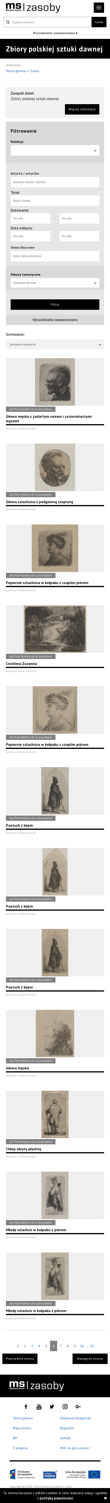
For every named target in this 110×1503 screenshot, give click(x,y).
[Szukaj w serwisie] (48, 22)
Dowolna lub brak (55, 282)
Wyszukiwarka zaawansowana (54, 33)
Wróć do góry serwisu (75, 1448)
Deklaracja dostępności (75, 1418)
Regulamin (67, 1428)
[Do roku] (79, 218)
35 (92, 1346)
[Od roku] (30, 218)
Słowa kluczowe (23, 247)
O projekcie (20, 1448)
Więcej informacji (82, 109)
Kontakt (65, 1438)
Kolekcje (17, 141)
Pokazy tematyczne (26, 274)
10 (82, 1346)
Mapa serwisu (22, 1428)
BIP (15, 1438)
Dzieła (34, 71)
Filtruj (55, 304)
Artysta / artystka (25, 173)
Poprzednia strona (20, 1359)
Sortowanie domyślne (55, 344)
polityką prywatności (56, 1498)
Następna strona (90, 1359)
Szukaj (99, 22)
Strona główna (16, 71)
